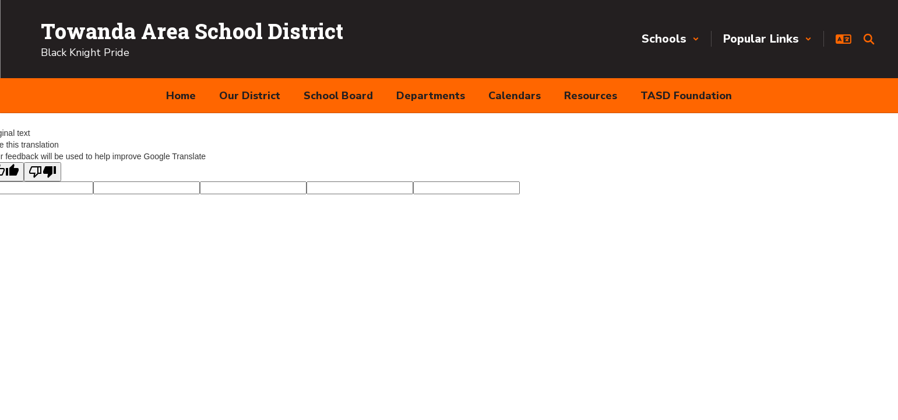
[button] (670, 39)
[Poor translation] (42, 171)
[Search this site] (869, 39)
